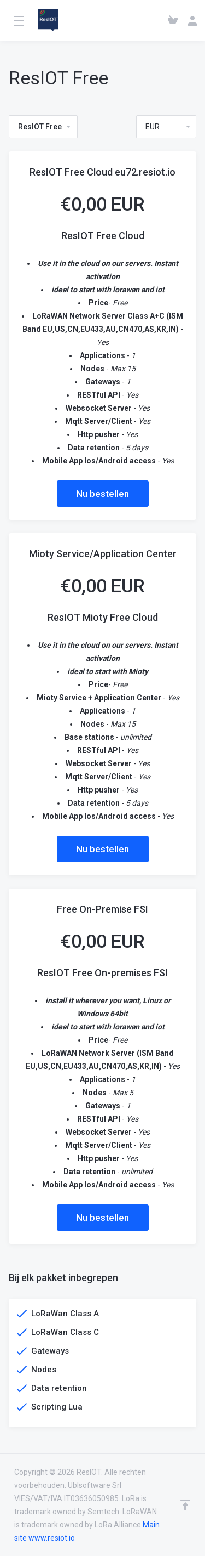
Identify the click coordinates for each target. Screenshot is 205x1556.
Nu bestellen (102, 493)
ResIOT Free (45, 126)
